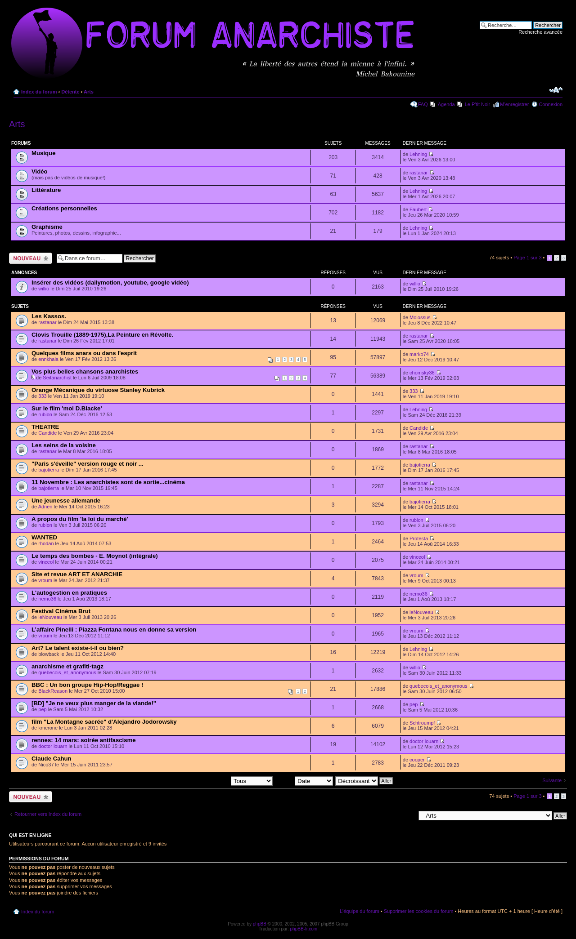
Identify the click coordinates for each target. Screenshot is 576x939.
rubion (45, 414)
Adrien (45, 506)
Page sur (527, 257)
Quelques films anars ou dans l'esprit (84, 353)
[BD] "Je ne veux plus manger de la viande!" (94, 703)
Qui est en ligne (30, 835)
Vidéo (40, 171)
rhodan (46, 543)
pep (42, 709)
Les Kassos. (49, 316)
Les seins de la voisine (64, 445)
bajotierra (48, 469)
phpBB (259, 923)
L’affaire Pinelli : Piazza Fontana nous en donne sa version (114, 629)
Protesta (419, 538)
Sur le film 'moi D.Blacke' (67, 408)
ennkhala (48, 359)
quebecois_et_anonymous (67, 672)
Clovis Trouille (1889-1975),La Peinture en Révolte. (102, 334)
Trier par (304, 780)
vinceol (46, 562)
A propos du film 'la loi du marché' (80, 519)
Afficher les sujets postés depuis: (215, 780)
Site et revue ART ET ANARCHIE (77, 574)
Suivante (552, 780)
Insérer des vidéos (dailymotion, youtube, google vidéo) (110, 282)
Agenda (446, 104)
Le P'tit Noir (477, 104)
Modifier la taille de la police (555, 90)
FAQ (423, 104)
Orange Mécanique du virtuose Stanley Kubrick (98, 390)
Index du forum (39, 91)
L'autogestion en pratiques (69, 592)
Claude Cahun (52, 758)
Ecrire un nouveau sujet (30, 258)
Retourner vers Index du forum (47, 814)
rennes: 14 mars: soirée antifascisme (84, 740)
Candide (47, 433)
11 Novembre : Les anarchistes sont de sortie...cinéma (108, 482)
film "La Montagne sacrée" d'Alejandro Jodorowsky (104, 721)
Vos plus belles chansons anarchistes (85, 371)
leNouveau (50, 617)
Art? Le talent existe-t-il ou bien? (78, 648)
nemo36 (47, 598)
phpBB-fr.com (304, 928)
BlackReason (53, 691)
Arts (89, 91)
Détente (70, 91)
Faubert (418, 209)
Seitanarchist (57, 377)
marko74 (419, 354)
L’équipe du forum (359, 911)
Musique (43, 153)
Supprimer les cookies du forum (419, 911)
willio (43, 288)
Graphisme (47, 226)
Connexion (550, 104)
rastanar (419, 172)
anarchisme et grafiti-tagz (68, 666)
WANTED (44, 537)
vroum (45, 580)
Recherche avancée (540, 32)
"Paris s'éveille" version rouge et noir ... (88, 463)
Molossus (420, 317)
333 (42, 396)
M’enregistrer (514, 104)
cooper (417, 759)
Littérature (46, 190)
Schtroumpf (422, 722)
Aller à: (407, 815)
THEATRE (45, 426)
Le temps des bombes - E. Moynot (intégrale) (95, 555)
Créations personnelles (64, 208)
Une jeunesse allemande (66, 500)
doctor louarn (52, 746)
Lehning (418, 154)
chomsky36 (422, 372)
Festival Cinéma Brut (61, 611)
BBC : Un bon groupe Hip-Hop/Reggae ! (87, 684)
